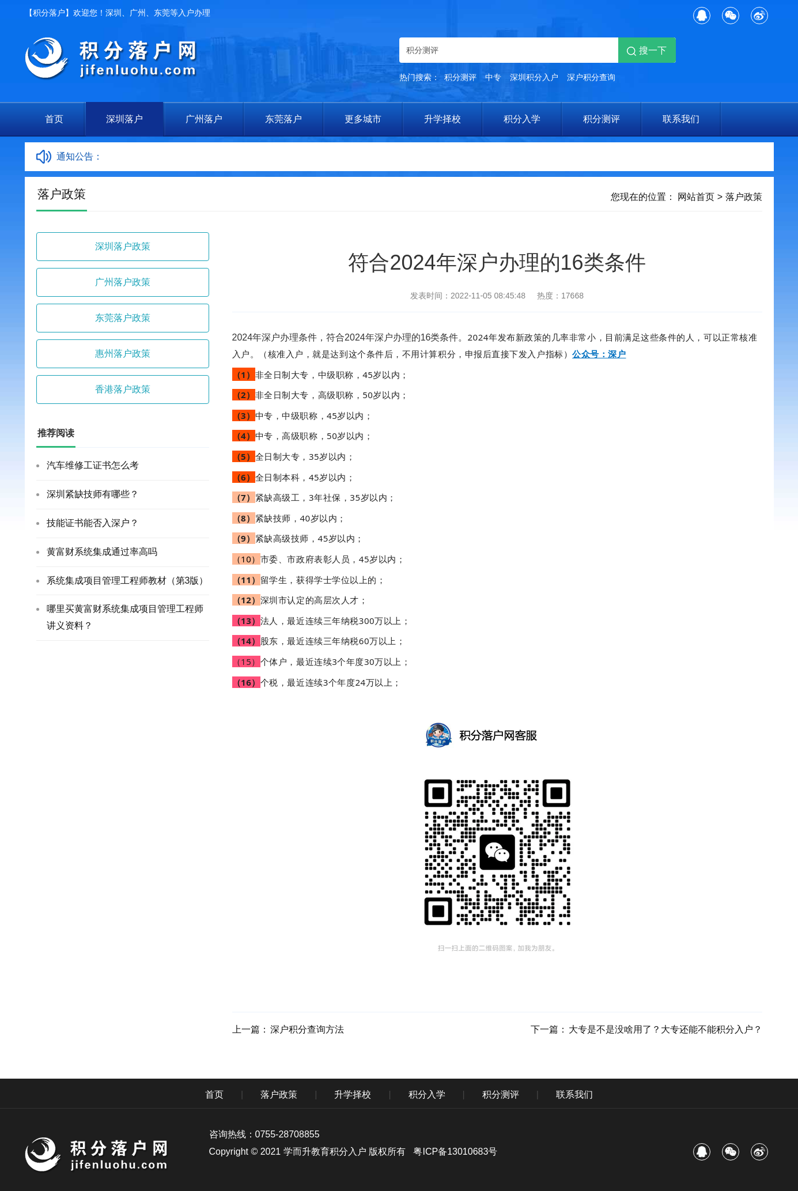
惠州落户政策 (122, 353)
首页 (54, 119)
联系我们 (681, 119)
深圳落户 (124, 119)
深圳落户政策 (122, 246)
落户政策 (743, 197)
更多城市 (363, 119)
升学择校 (442, 119)
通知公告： (79, 156)
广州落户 (204, 119)
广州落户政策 (122, 282)
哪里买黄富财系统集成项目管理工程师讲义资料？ (125, 617)
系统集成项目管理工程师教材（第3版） (128, 580)
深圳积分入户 (534, 77)
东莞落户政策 (122, 318)
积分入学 (522, 119)
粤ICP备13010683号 (455, 1151)
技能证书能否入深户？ (93, 523)
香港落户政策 (122, 389)
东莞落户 (283, 119)
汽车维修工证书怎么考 (93, 465)
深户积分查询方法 (307, 1029)
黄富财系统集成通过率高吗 (102, 552)
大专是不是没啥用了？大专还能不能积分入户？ (665, 1029)
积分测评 (460, 77)
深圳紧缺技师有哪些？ (93, 494)
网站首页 (696, 197)
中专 (493, 77)
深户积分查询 (591, 77)
